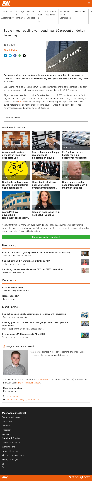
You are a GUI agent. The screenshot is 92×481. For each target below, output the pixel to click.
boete (21, 101)
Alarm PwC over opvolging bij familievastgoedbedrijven (15, 215)
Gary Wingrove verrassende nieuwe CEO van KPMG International (33, 269)
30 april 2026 (9, 147)
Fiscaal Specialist (10, 296)
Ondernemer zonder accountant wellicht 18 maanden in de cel (74, 185)
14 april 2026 (69, 177)
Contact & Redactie (11, 442)
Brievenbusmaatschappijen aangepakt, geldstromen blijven (45, 155)
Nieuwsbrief (7, 421)
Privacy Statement (10, 451)
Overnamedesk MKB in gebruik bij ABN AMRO (23, 334)
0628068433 (12, 396)
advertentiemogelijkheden (28, 383)
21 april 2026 (9, 177)
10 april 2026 (9, 207)
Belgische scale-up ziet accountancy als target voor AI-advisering (34, 314)
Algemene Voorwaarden (13, 455)
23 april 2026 (39, 147)
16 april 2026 (39, 177)
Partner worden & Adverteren (15, 417)
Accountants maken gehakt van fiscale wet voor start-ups (14, 155)
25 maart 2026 (39, 207)
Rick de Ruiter (10, 50)
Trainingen (6, 430)
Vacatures (8, 280)
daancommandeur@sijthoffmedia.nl (22, 399)
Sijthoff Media (43, 379)
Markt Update (10, 307)
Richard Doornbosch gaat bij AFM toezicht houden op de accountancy (36, 252)
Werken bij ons (8, 447)
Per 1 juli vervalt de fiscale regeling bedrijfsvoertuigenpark (74, 155)
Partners (6, 426)
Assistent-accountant (12, 287)
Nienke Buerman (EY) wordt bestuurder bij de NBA (26, 261)
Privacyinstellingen (10, 459)
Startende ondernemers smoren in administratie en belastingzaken (15, 185)
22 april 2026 (69, 147)
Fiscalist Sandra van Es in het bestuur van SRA (46, 213)
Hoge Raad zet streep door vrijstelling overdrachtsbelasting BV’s (44, 185)
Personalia (8, 245)
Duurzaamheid (80, 11)
